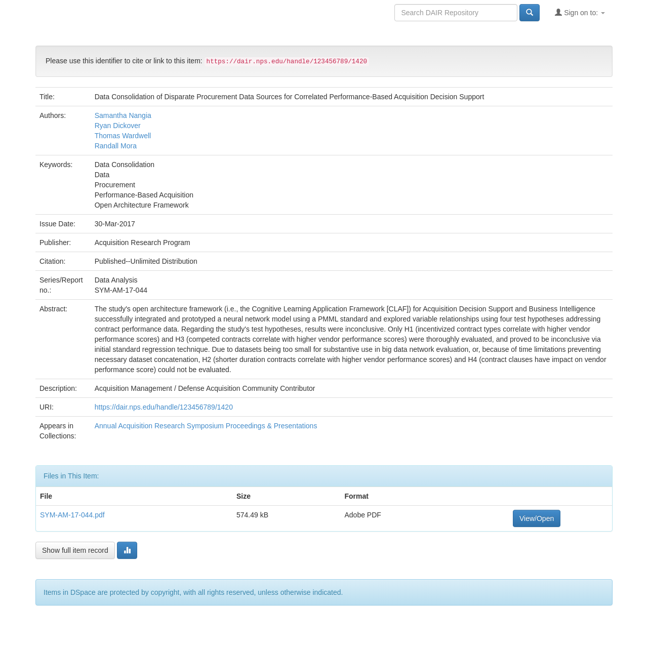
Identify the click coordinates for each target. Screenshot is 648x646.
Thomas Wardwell (123, 136)
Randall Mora (116, 146)
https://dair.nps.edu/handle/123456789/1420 (164, 407)
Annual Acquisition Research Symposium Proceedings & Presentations (206, 426)
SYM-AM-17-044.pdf (72, 515)
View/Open (536, 518)
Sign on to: (580, 12)
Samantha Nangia (123, 115)
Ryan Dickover (118, 126)
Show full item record (75, 550)
